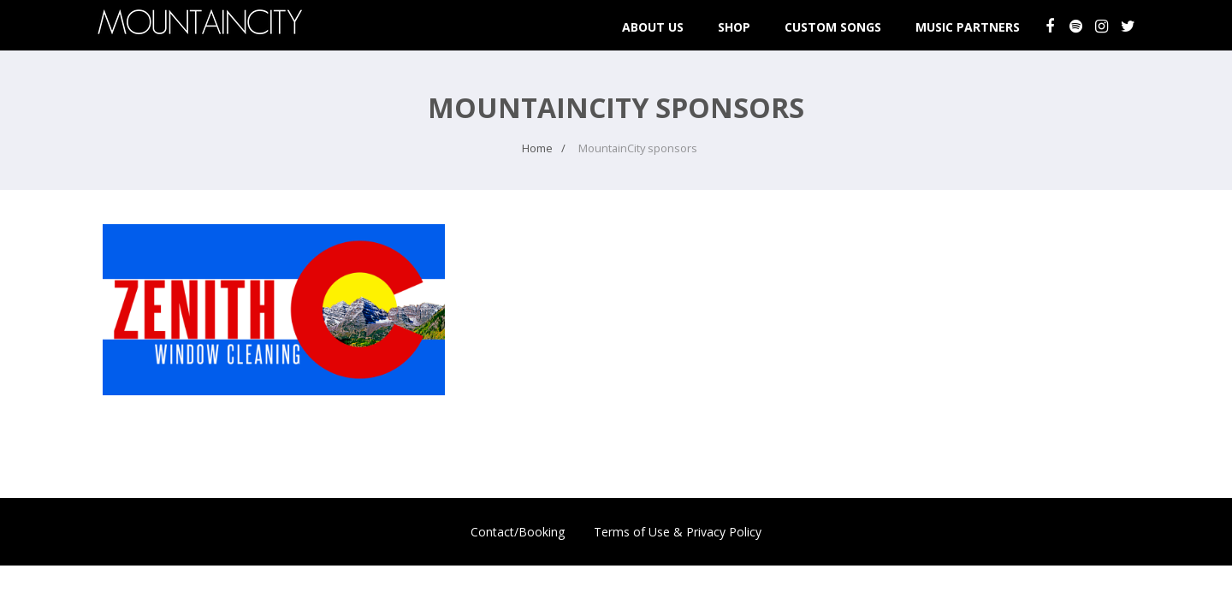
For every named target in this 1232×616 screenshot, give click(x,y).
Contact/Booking (518, 532)
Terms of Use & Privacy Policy (677, 532)
